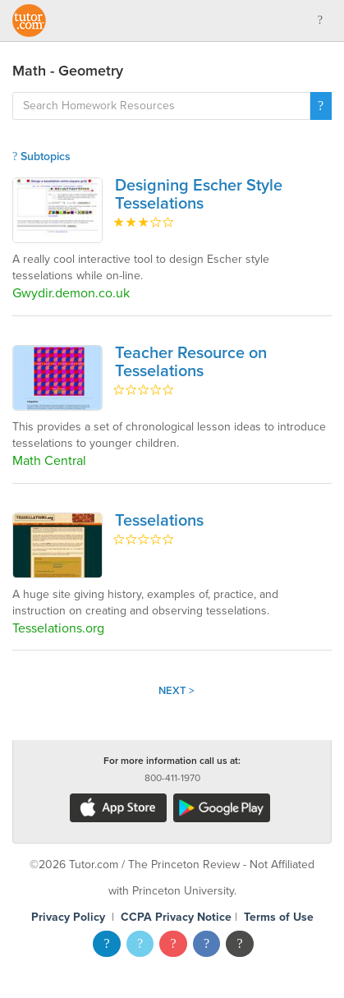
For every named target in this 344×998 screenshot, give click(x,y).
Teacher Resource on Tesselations (191, 362)
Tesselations (159, 521)
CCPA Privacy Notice (176, 917)
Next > (176, 690)
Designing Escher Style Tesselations (198, 195)
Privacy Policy (68, 917)
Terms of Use (279, 917)
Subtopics (41, 156)
